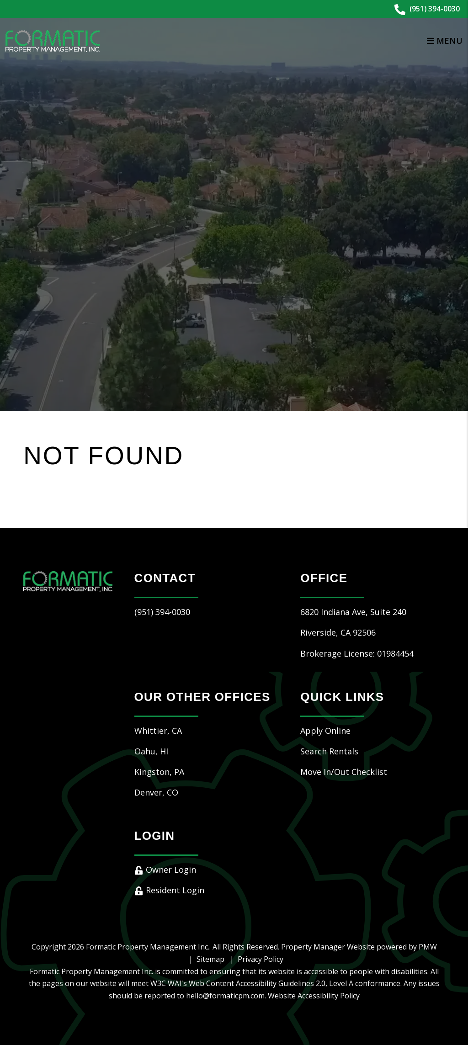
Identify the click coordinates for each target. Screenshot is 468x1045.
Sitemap (210, 959)
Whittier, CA (158, 730)
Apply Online (325, 730)
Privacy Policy (260, 959)
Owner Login (165, 869)
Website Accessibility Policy (314, 996)
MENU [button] (445, 40)
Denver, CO (156, 792)
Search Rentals (329, 751)
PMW (428, 947)
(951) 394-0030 (435, 9)
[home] (52, 40)
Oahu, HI (151, 751)
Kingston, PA (159, 771)
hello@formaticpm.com (225, 996)
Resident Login (169, 890)
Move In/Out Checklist (343, 771)
